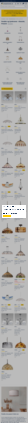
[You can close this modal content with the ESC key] (14, 211)
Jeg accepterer (7, 215)
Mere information (13, 213)
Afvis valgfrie (6, 213)
